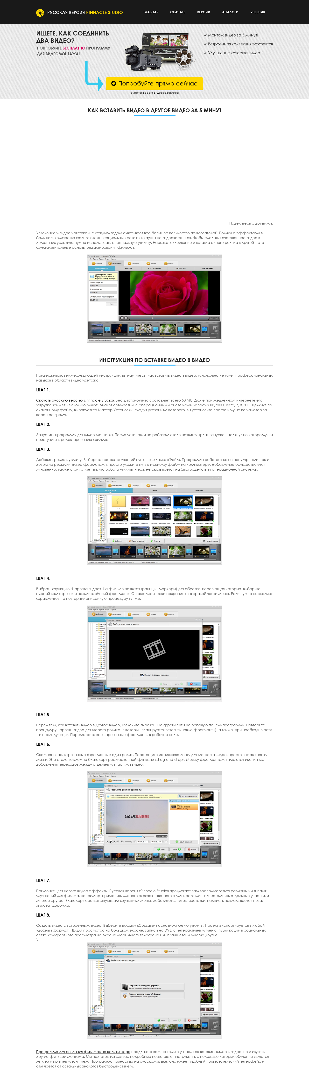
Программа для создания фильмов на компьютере (83, 1051)
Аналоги (230, 12)
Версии (203, 12)
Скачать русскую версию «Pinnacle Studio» (75, 400)
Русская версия (79, 12)
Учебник (257, 12)
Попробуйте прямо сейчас (154, 83)
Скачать (177, 12)
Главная (150, 12)
